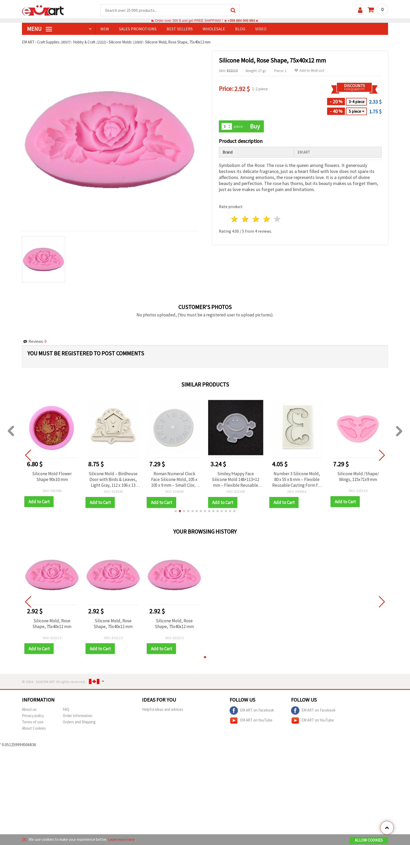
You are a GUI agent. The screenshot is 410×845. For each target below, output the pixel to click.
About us (29, 709)
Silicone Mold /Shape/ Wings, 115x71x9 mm (358, 477)
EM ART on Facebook (252, 711)
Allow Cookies (369, 840)
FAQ (66, 709)
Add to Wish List (309, 71)
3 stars (256, 219)
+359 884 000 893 (241, 21)
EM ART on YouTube (251, 721)
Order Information (77, 716)
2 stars (245, 219)
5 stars (277, 219)
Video (260, 29)
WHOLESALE (214, 29)
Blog (240, 29)
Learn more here (121, 839)
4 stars (266, 219)
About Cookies (34, 728)
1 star (234, 219)
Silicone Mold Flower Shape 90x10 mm (52, 477)
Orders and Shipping (79, 722)
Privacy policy (33, 716)
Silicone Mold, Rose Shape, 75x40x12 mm (51, 624)
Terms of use (32, 722)
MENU (39, 29)
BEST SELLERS (180, 29)
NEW (104, 29)
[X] (24, 839)
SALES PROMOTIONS (138, 29)
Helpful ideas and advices (162, 709)
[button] (176, 511)
